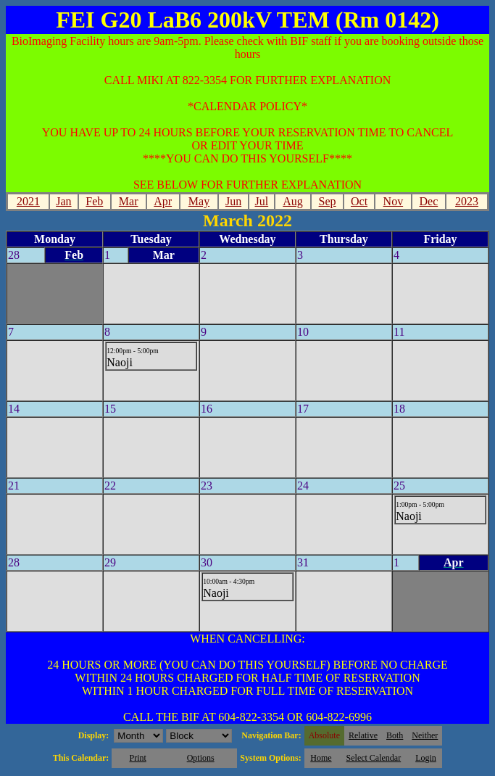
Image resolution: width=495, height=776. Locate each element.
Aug (293, 201)
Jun (233, 201)
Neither (425, 735)
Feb (94, 201)
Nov (393, 201)
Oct (359, 201)
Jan (63, 201)
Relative (363, 735)
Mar (128, 201)
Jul (262, 201)
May (198, 201)
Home (320, 758)
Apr (163, 201)
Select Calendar (374, 758)
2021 (28, 201)
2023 (466, 201)
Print (137, 758)
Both (394, 735)
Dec (428, 201)
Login (425, 758)
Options (201, 758)
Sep (327, 201)
